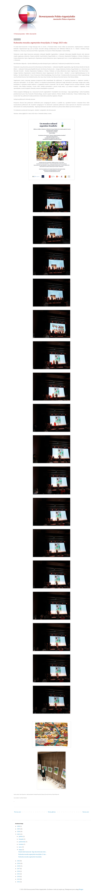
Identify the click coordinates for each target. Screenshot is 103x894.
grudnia (21, 836)
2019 (18, 863)
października (22, 841)
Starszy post (85, 812)
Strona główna (51, 812)
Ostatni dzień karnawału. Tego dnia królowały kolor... (32, 852)
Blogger (81, 889)
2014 (18, 876)
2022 (18, 861)
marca (20, 847)
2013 (18, 879)
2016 (18, 871)
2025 (18, 829)
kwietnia (21, 844)
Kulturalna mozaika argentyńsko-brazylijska (30, 857)
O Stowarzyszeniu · (25, 34)
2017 (18, 868)
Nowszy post (17, 812)
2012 (18, 881)
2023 (18, 834)
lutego (20, 849)
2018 (18, 866)
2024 (18, 831)
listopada (21, 839)
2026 (18, 826)
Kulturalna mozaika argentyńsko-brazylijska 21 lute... (32, 854)
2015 (18, 874)
